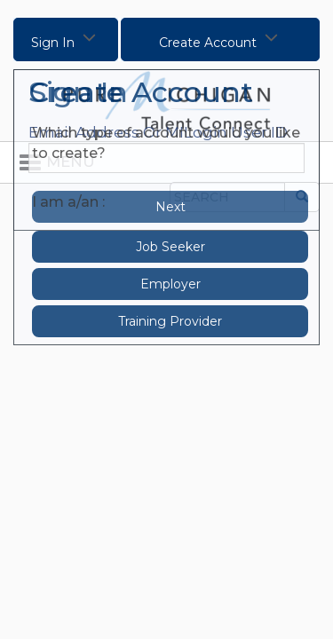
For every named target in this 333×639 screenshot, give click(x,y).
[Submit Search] (302, 197)
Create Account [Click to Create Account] (220, 36)
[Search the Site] (227, 197)
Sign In (65, 36)
